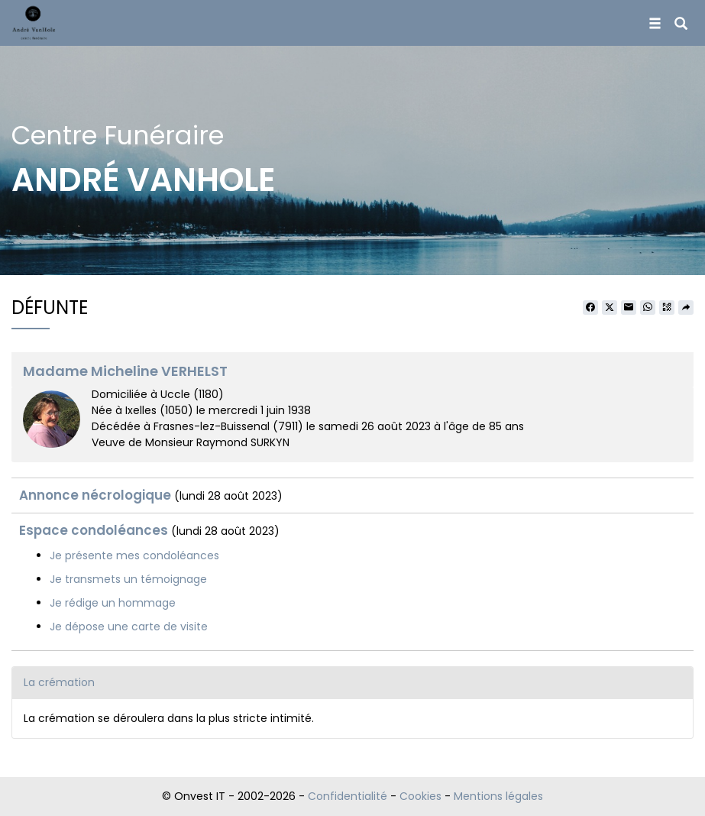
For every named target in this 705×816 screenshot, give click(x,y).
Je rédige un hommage (113, 602)
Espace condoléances (93, 530)
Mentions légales (498, 796)
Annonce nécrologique (95, 495)
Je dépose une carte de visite (129, 626)
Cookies (420, 796)
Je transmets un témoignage (128, 579)
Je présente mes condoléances (134, 555)
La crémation (59, 682)
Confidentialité (347, 796)
